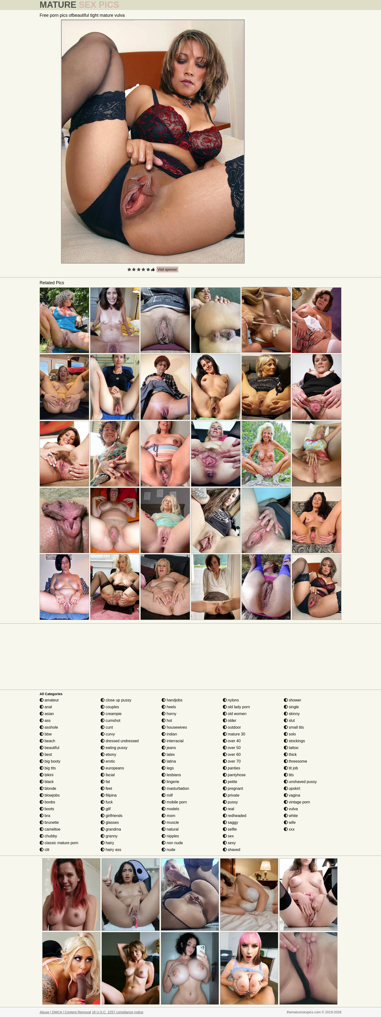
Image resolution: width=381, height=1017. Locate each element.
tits (289, 775)
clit (44, 850)
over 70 (232, 761)
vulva (291, 809)
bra (45, 816)
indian (169, 734)
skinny (292, 714)
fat (105, 782)
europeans (112, 768)
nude (168, 850)
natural (170, 829)
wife (290, 822)
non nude (172, 843)
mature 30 (234, 734)
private (231, 795)
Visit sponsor (167, 269)
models (170, 809)
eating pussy (114, 748)
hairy (107, 843)
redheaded (234, 816)
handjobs (172, 700)
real (228, 809)
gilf (106, 809)
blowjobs (50, 795)
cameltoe (50, 829)
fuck (107, 802)
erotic (108, 761)
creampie (111, 714)
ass (45, 720)
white (291, 816)
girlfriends (111, 816)
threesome (295, 761)
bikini (46, 775)
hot (167, 720)
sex (228, 836)
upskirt (292, 788)
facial (108, 775)
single (291, 707)
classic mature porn (59, 843)
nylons (231, 700)
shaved (231, 850)
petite (230, 782)
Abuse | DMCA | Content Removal (65, 1012)
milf (167, 795)
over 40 (232, 741)
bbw (46, 734)
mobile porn (174, 802)
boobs (47, 802)
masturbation (175, 788)
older (229, 720)
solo (290, 734)
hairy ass (111, 850)
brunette (49, 822)
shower (292, 700)
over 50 (232, 748)
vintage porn (297, 802)
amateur (49, 700)
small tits (294, 727)
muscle (170, 822)
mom (168, 816)
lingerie (170, 782)
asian (47, 714)
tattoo (291, 748)
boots (47, 809)
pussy (230, 802)
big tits (48, 768)
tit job (291, 768)
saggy (230, 822)
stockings (294, 741)
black (47, 782)
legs (168, 768)
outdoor (232, 727)
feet (106, 788)
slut (289, 720)
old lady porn (236, 707)
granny (109, 836)
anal (46, 707)
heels (169, 707)
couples (110, 707)
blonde (48, 788)
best (46, 754)
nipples (170, 836)
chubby (48, 836)
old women (235, 714)
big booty (50, 761)
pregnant (233, 788)
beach (47, 741)
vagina (292, 795)
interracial (172, 741)
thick (290, 754)
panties (231, 768)
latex (168, 754)
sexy (229, 843)
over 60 (232, 754)
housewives (174, 727)
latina (169, 761)
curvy (108, 734)
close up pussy (116, 700)
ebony (108, 754)
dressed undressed (120, 741)
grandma (111, 829)
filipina (109, 795)
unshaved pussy (300, 782)
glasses (110, 822)
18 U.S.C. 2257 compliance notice (117, 1012)
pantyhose (234, 775)
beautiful (49, 748)
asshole (49, 727)
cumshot (110, 720)
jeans (169, 748)
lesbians (171, 775)
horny (169, 714)
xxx (289, 829)
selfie (230, 829)
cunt (107, 727)
